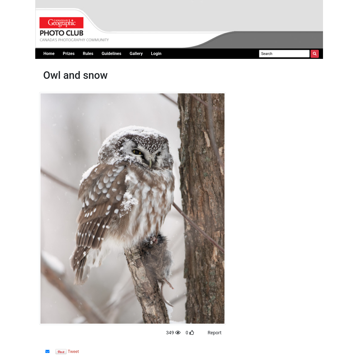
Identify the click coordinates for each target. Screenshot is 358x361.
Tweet (73, 351)
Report (214, 332)
